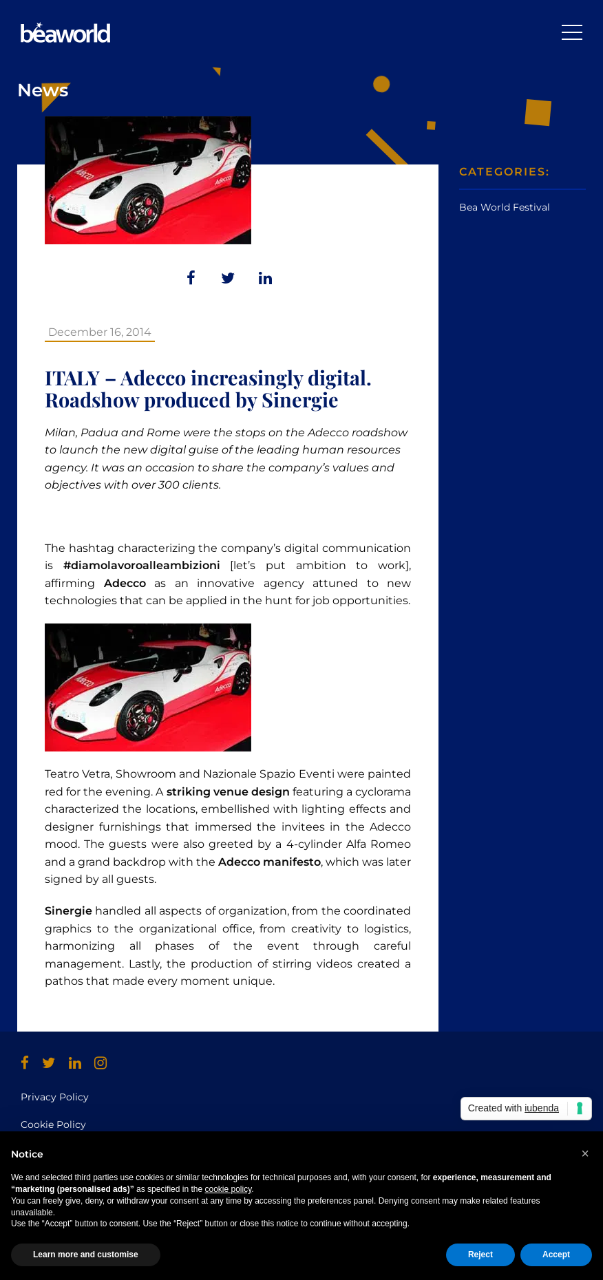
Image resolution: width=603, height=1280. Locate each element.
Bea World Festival (504, 207)
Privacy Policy (55, 1097)
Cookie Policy (53, 1124)
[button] (585, 1153)
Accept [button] (556, 1254)
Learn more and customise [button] (85, 1254)
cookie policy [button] (227, 1189)
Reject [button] (480, 1254)
